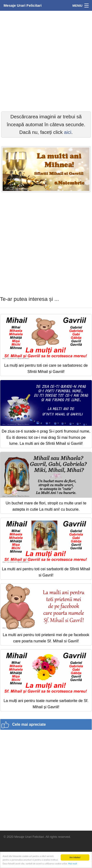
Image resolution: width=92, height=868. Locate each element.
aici (67, 132)
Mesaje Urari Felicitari (23, 5)
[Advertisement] (46, 60)
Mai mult (72, 863)
